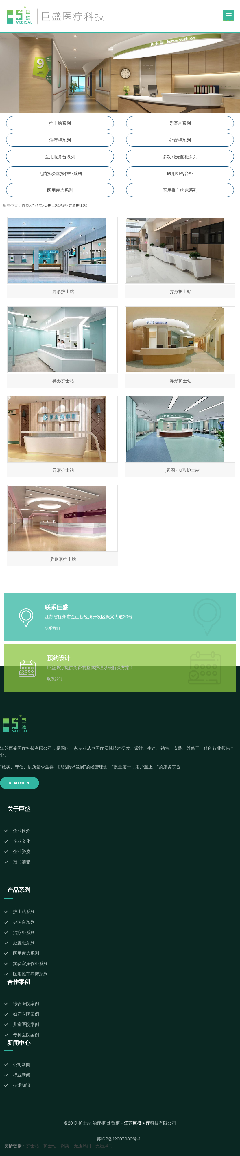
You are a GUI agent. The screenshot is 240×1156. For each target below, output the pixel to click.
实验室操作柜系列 (30, 963)
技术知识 (21, 1085)
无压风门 (82, 1146)
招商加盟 (21, 862)
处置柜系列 (180, 140)
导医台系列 (180, 123)
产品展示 (38, 205)
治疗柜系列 (60, 140)
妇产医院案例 (26, 1014)
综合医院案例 (26, 1003)
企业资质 (21, 851)
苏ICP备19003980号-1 (118, 1139)
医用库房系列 (60, 190)
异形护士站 (77, 205)
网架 (65, 1146)
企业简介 (21, 830)
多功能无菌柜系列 (180, 156)
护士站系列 (60, 123)
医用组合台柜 (180, 173)
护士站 (32, 1146)
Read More (19, 783)
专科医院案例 (26, 1035)
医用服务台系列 (60, 156)
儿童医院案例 (26, 1024)
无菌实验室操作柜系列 (60, 173)
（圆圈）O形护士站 (181, 470)
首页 (25, 205)
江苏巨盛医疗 (137, 1123)
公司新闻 (21, 1064)
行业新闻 (21, 1075)
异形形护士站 (63, 559)
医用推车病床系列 (180, 190)
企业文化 (21, 841)
